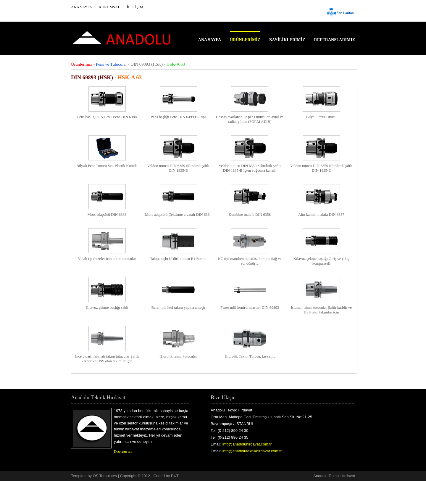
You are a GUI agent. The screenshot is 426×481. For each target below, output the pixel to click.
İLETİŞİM (135, 7)
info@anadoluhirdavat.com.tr (247, 444)
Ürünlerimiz (245, 40)
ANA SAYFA (81, 7)
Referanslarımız (334, 40)
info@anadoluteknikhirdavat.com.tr (252, 451)
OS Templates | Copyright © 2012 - (123, 476)
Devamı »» (123, 451)
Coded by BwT (166, 476)
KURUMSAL (109, 7)
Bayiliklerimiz (287, 40)
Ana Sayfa (209, 40)
